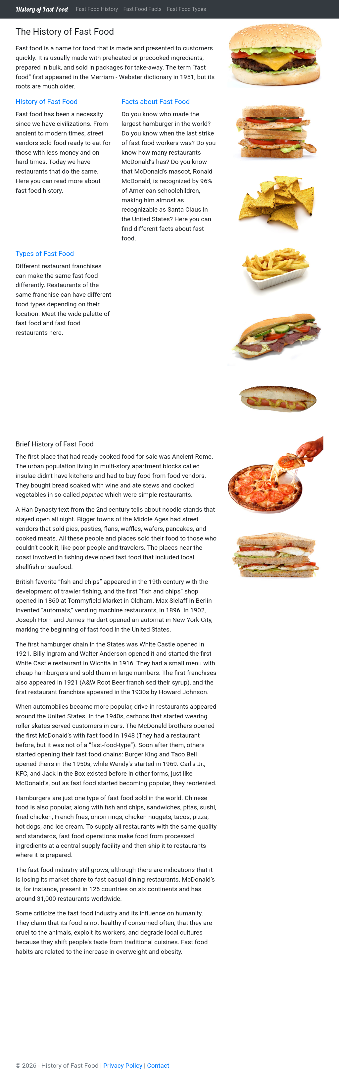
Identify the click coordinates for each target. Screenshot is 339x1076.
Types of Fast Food (45, 254)
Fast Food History (97, 9)
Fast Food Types (186, 9)
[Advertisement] (117, 389)
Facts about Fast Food (155, 102)
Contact (158, 1065)
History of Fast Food (42, 9)
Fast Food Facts (142, 9)
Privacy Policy (122, 1065)
